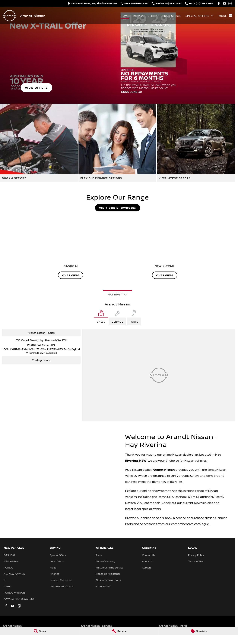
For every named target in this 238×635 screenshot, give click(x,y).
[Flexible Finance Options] (117, 143)
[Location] (101, 317)
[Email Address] (41, 350)
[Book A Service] (39, 143)
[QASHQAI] (71, 246)
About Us (147, 561)
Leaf (146, 503)
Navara (130, 503)
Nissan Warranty (105, 561)
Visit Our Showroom (117, 208)
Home (125, 16)
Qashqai (180, 497)
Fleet (53, 567)
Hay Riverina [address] (117, 294)
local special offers (147, 509)
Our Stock (172, 16)
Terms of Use (196, 561)
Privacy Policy (196, 555)
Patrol (218, 497)
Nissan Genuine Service (109, 567)
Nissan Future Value (62, 586)
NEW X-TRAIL (11, 561)
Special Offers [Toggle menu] (200, 16)
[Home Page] (9, 15)
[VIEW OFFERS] (36, 87)
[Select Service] (117, 317)
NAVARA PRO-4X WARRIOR (19, 599)
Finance (54, 573)
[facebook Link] (218, 3)
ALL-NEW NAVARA (14, 573)
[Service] (119, 631)
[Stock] (39, 631)
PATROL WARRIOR (14, 592)
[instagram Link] (230, 3)
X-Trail (192, 497)
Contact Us (148, 555)
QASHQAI (9, 555)
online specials (153, 518)
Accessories (103, 586)
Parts (99, 555)
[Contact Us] (92, 3)
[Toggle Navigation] (225, 15)
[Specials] (198, 631)
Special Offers (58, 555)
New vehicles (203, 503)
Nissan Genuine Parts (108, 580)
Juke (170, 497)
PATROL (8, 567)
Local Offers (57, 561)
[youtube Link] (224, 3)
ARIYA (7, 586)
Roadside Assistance (108, 573)
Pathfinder (205, 497)
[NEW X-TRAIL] (165, 246)
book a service (175, 518)
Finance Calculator (61, 580)
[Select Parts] (134, 317)
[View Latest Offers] (196, 143)
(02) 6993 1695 (46, 344)
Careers (146, 567)
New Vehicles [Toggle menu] (146, 16)
